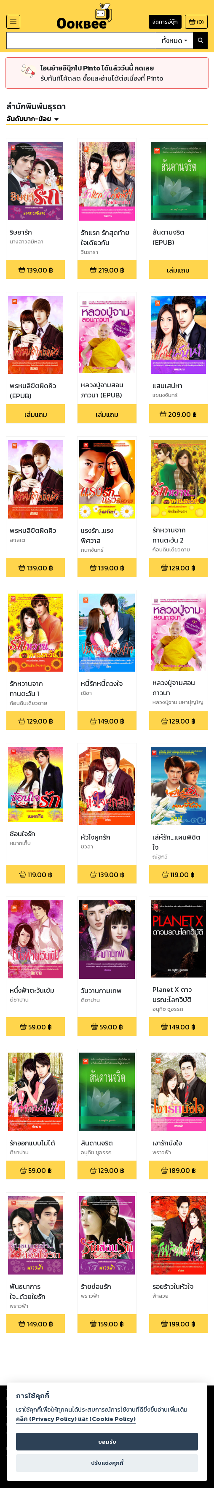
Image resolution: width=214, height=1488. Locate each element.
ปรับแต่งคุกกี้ (107, 1463)
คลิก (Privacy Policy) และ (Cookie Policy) (76, 1418)
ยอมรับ (107, 1442)
